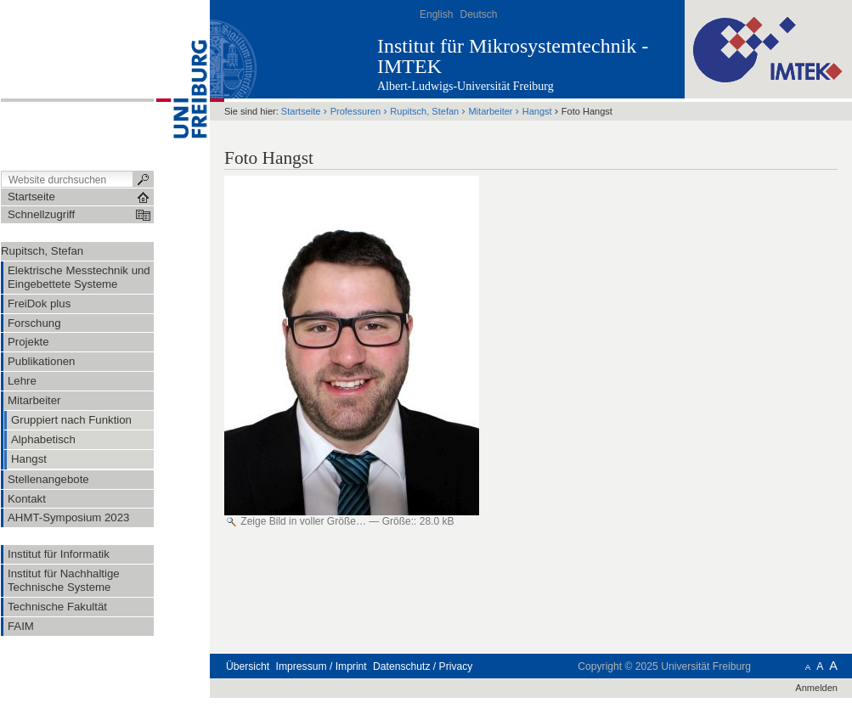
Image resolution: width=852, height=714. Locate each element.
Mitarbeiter (490, 111)
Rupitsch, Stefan (42, 251)
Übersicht (247, 666)
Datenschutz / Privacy (422, 666)
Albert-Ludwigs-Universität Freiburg (465, 86)
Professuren (355, 111)
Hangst (537, 111)
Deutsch (478, 14)
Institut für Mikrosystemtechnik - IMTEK (512, 56)
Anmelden (816, 688)
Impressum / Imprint (321, 666)
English (436, 14)
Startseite (301, 111)
